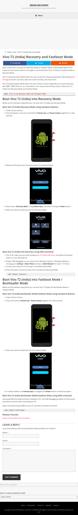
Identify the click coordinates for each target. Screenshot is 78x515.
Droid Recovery (39, 5)
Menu (40, 15)
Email (5, 440)
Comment (7, 448)
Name (5, 432)
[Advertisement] (39, 33)
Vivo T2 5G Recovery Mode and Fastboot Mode (27, 94)
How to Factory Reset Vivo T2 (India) (16, 418)
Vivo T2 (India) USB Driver (45, 255)
